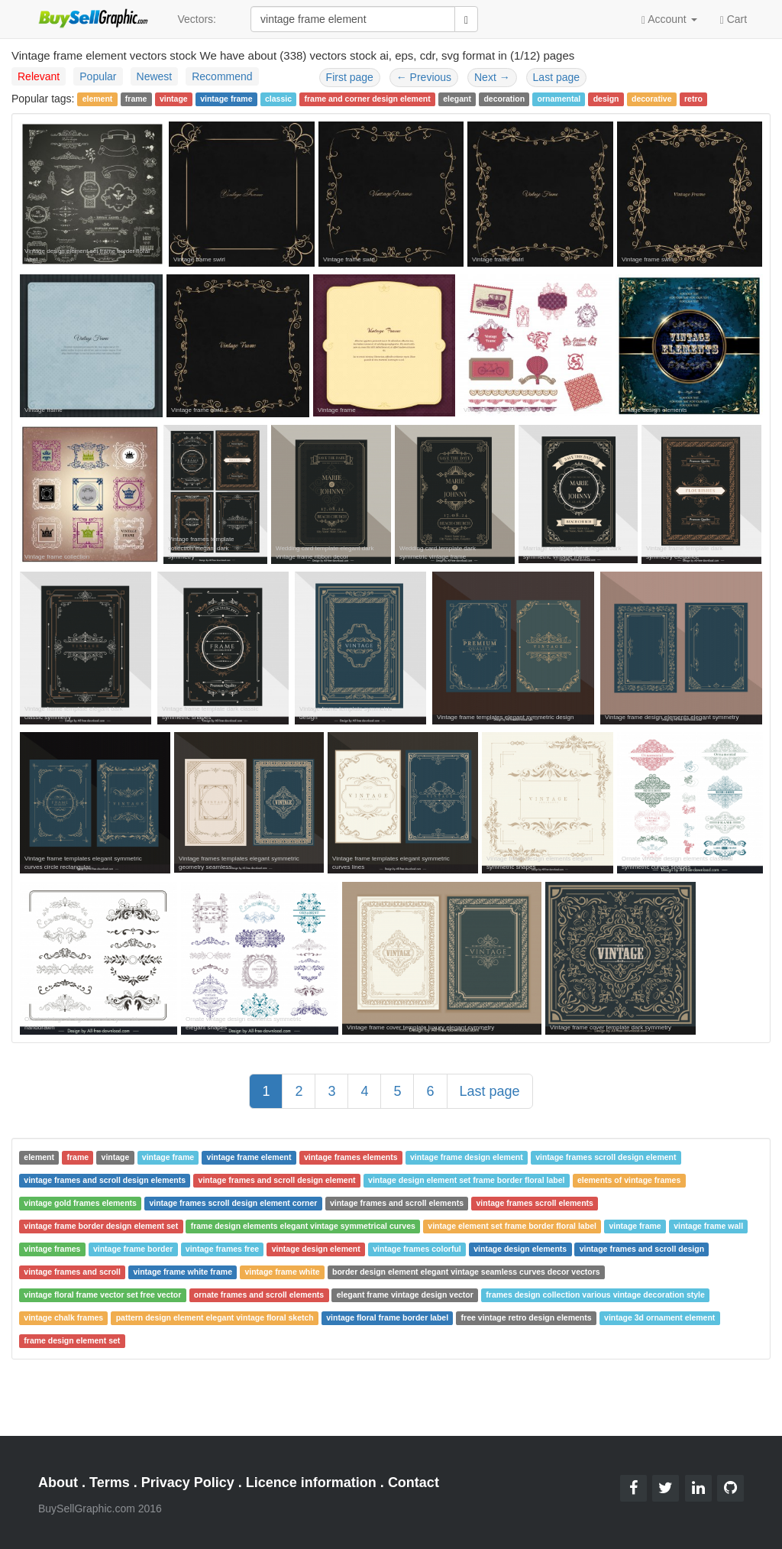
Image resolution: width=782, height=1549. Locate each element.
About (58, 1482)
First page (349, 77)
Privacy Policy (187, 1482)
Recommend (222, 76)
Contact (413, 1482)
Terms (109, 1482)
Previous (423, 77)
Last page (556, 77)
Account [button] (669, 19)
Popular (97, 76)
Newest (155, 76)
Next (492, 77)
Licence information (311, 1482)
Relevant (39, 76)
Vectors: (196, 19)
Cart (733, 18)
